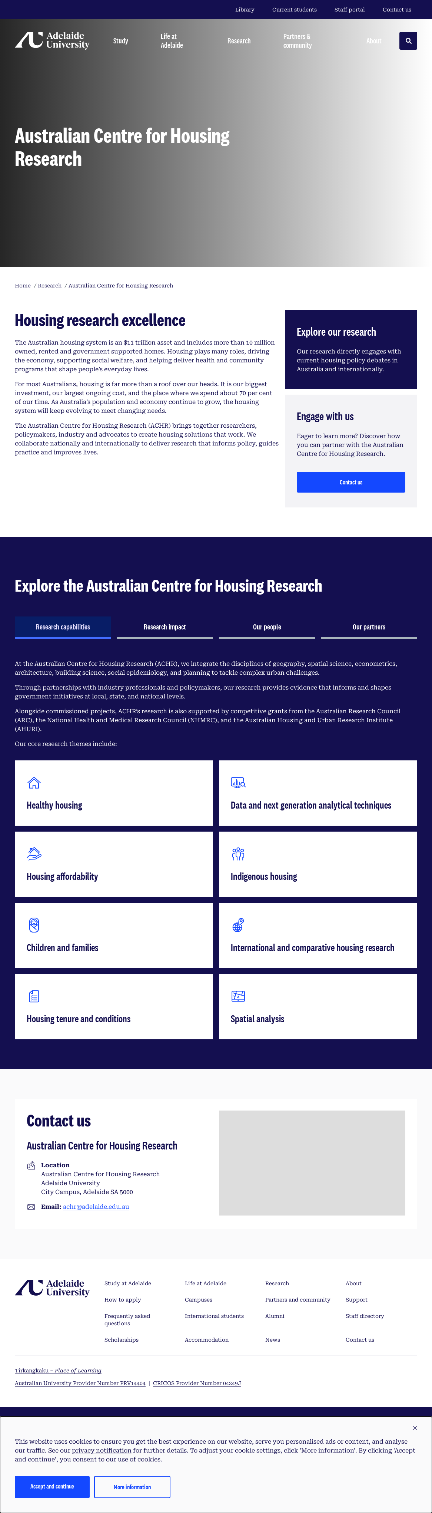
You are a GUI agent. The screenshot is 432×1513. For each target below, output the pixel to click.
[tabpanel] (216, 849)
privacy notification (102, 1450)
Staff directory (365, 1316)
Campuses (198, 1300)
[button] (415, 1428)
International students (214, 1316)
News (272, 1340)
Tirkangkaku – (58, 1371)
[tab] (63, 627)
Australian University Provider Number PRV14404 (80, 1383)
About (354, 1283)
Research (277, 1283)
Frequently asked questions (127, 1319)
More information (132, 1487)
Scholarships (121, 1340)
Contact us (397, 10)
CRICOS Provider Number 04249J (197, 1383)
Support (357, 1300)
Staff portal (350, 10)
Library (245, 10)
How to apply (122, 1300)
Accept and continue (52, 1486)
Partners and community (297, 1300)
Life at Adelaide (205, 1283)
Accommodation (207, 1340)
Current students (294, 10)
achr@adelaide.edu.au (96, 1206)
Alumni (275, 1316)
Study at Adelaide (127, 1283)
